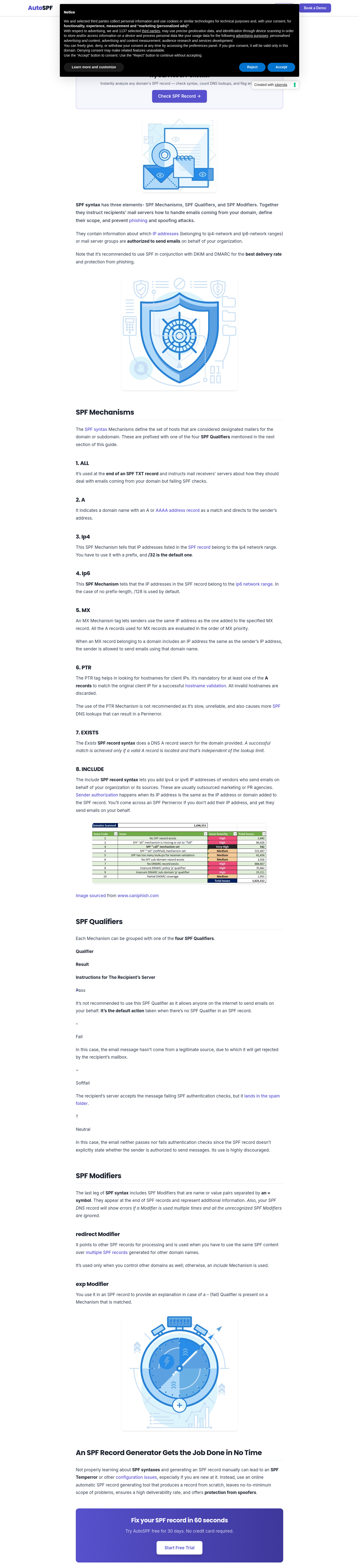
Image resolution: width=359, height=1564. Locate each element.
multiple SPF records (107, 1252)
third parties (151, 31)
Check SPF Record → (179, 96)
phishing (138, 220)
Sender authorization (97, 794)
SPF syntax (96, 429)
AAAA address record (178, 510)
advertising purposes (252, 36)
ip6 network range (254, 584)
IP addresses (166, 233)
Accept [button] (281, 67)
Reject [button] (252, 67)
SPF (276, 706)
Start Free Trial (179, 1547)
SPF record (199, 547)
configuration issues (136, 1477)
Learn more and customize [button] (94, 67)
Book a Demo (315, 8)
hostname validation (205, 685)
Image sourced (91, 895)
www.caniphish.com (138, 895)
